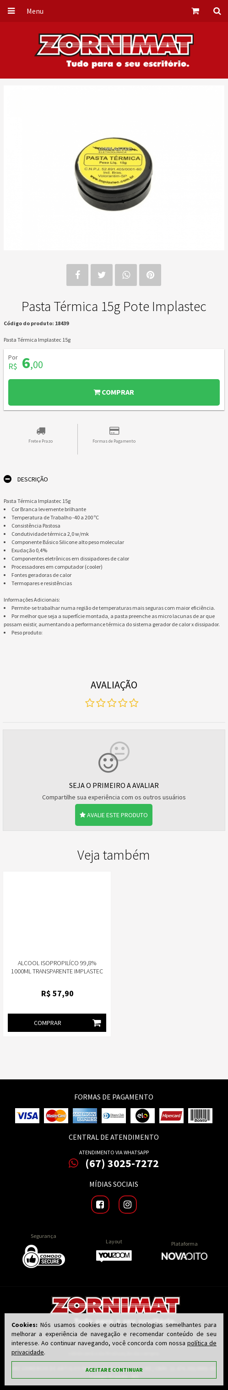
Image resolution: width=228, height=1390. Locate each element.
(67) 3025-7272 (114, 1163)
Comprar (113, 391)
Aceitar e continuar (114, 1369)
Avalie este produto (114, 815)
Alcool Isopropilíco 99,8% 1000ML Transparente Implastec (57, 967)
